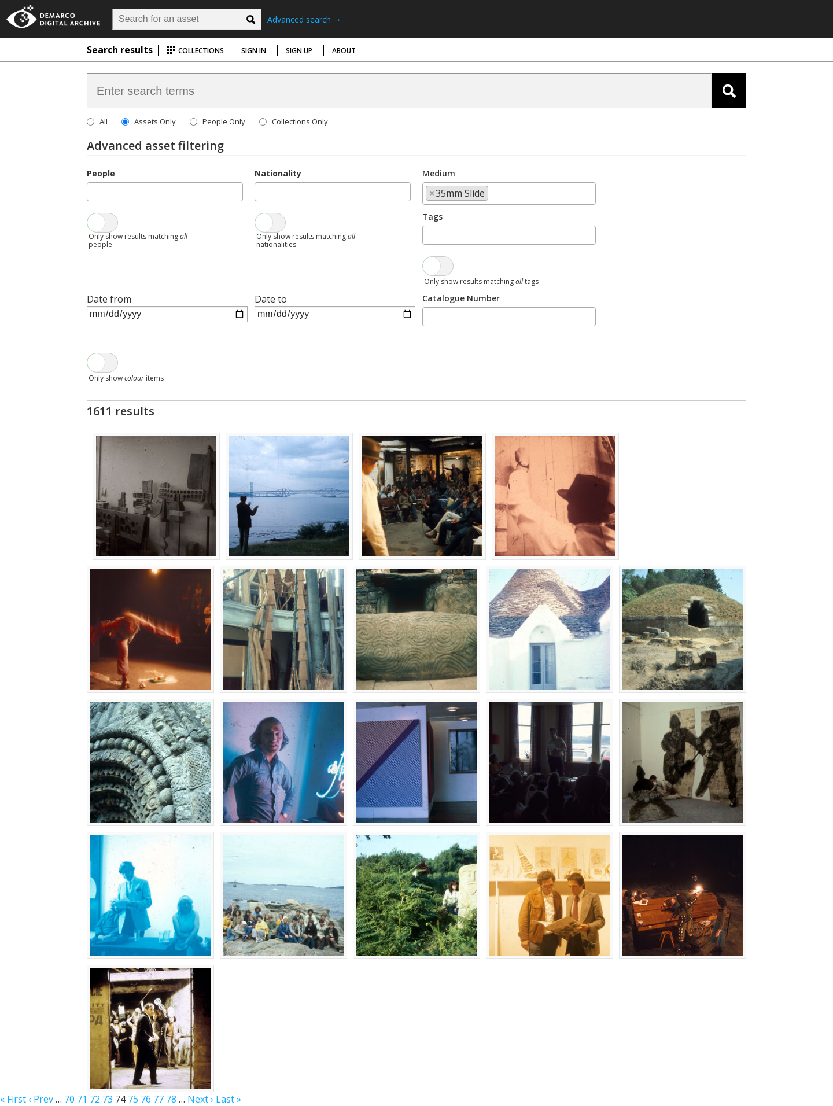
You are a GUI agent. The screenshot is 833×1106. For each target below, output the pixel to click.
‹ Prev (40, 1099)
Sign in (253, 51)
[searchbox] (93, 191)
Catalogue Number (461, 298)
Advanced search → (304, 19)
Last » (228, 1099)
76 (146, 1099)
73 (107, 1099)
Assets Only (155, 121)
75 (133, 1099)
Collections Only (300, 121)
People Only (223, 121)
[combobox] (165, 191)
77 (158, 1099)
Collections (195, 51)
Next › (200, 1099)
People (101, 173)
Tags (432, 216)
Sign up (299, 51)
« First (13, 1099)
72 (95, 1099)
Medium (438, 173)
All (103, 121)
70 (69, 1099)
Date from (109, 299)
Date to (271, 299)
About (344, 51)
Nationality (278, 173)
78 (171, 1099)
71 (82, 1099)
